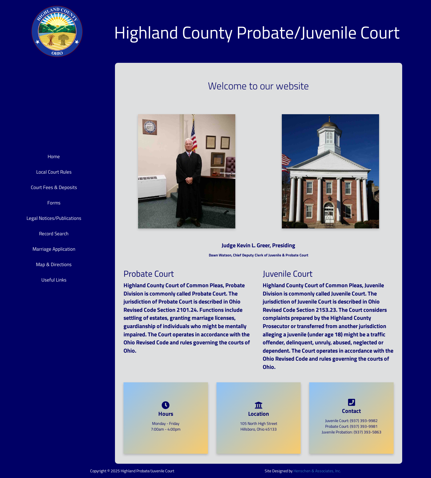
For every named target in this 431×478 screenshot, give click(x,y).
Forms (53, 202)
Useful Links (53, 280)
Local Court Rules (54, 172)
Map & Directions (54, 264)
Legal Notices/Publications (54, 218)
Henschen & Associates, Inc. (317, 471)
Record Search (53, 233)
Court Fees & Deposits (54, 187)
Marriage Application (54, 249)
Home (54, 156)
